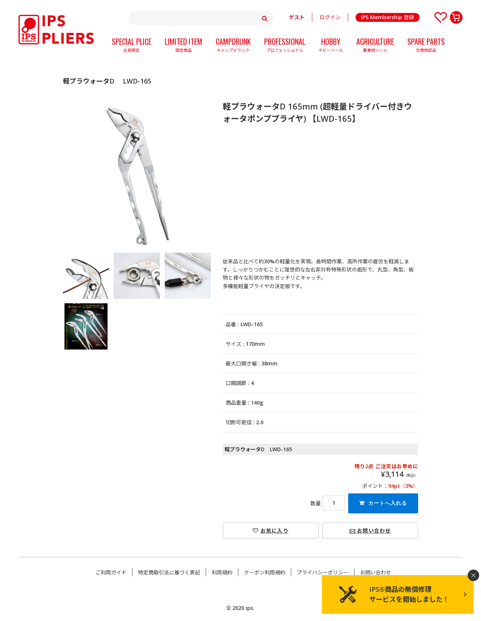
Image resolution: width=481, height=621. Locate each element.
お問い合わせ (370, 530)
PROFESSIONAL (284, 46)
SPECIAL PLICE (131, 46)
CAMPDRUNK (233, 46)
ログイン (330, 17)
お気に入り (274, 530)
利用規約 (222, 572)
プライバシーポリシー (323, 572)
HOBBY (331, 46)
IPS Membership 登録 (387, 17)
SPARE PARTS (426, 46)
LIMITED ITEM (183, 46)
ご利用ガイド (111, 572)
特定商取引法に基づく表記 (169, 572)
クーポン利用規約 (264, 572)
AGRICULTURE (375, 46)
